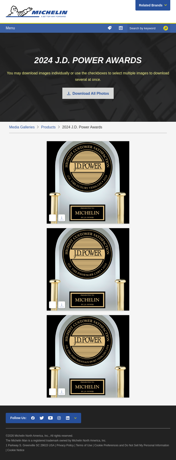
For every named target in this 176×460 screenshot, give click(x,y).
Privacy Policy (65, 445)
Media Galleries (22, 127)
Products (48, 127)
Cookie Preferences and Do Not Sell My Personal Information (131, 445)
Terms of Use (84, 445)
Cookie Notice (15, 450)
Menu (10, 28)
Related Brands (150, 5)
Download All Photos (90, 93)
